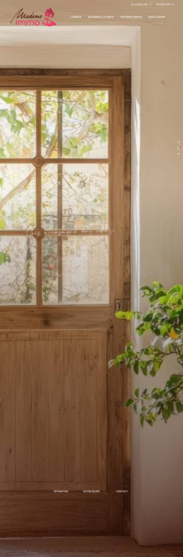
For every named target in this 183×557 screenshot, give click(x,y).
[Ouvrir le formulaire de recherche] (171, 4)
